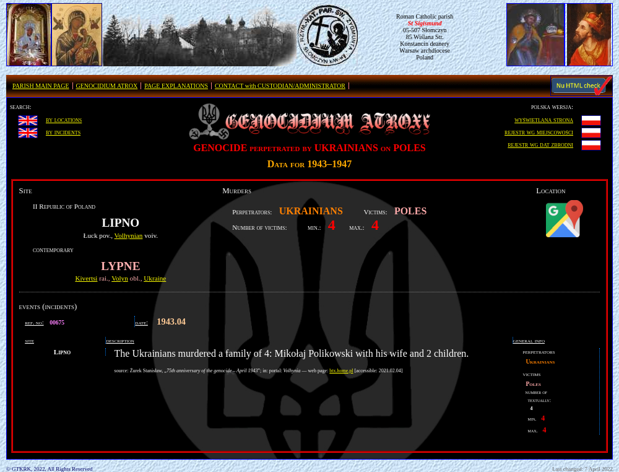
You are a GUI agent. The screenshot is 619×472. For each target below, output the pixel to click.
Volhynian (129, 235)
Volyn (119, 278)
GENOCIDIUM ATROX (107, 85)
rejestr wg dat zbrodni (540, 144)
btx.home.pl (341, 371)
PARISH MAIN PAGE (40, 85)
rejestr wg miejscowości (538, 132)
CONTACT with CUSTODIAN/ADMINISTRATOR (280, 85)
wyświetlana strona (543, 119)
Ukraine (155, 278)
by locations (64, 119)
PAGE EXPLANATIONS (176, 85)
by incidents (63, 132)
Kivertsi (86, 278)
